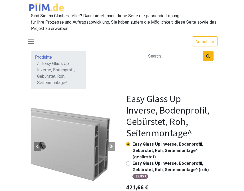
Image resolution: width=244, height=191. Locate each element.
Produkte (43, 57)
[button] (37, 146)
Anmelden (205, 41)
